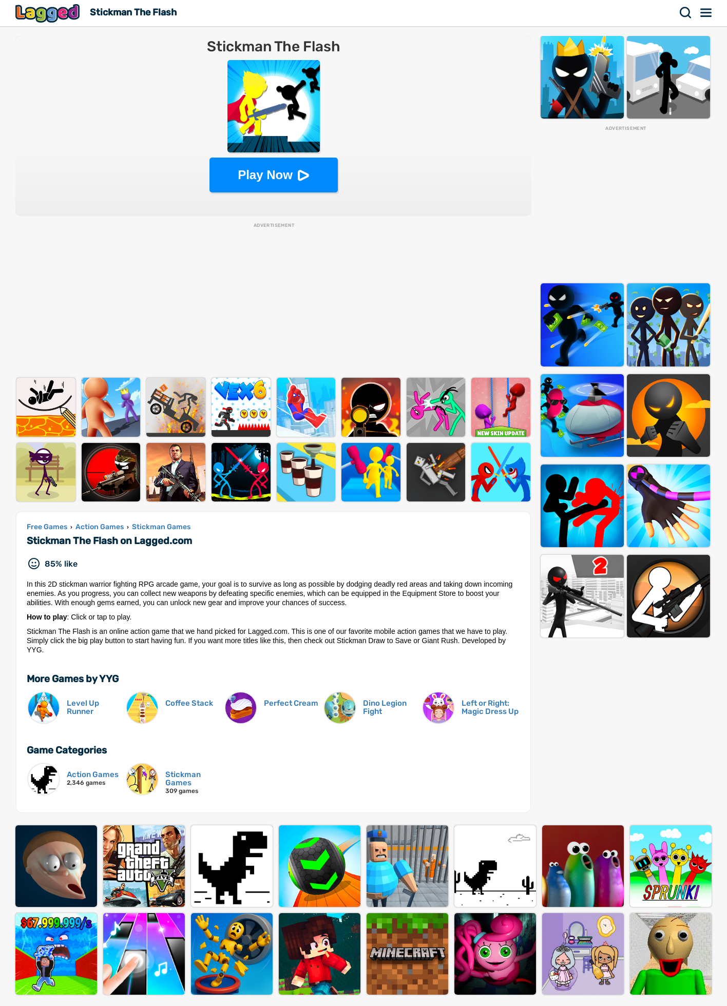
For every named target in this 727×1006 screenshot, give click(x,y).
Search (686, 13)
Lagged (48, 13)
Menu (706, 13)
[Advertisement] (274, 301)
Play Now (265, 175)
